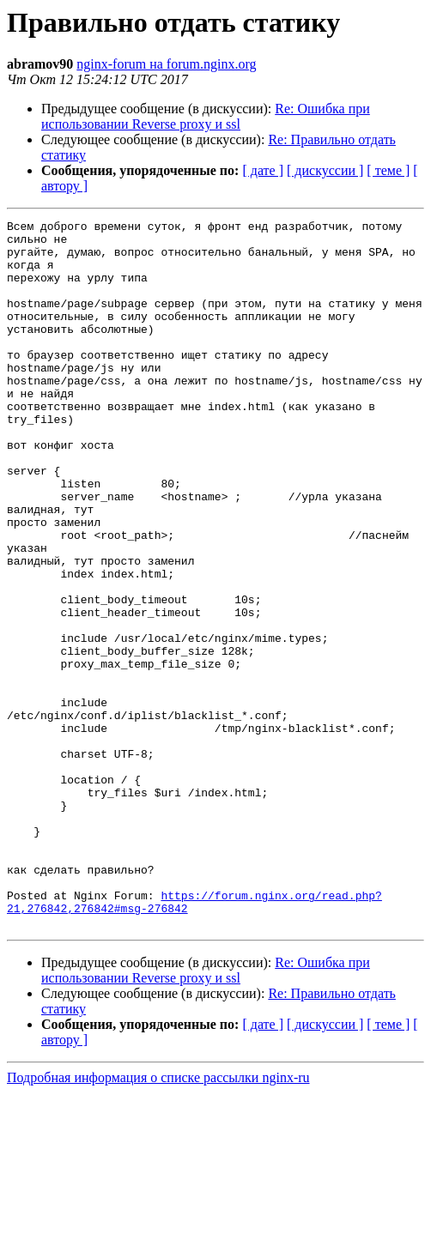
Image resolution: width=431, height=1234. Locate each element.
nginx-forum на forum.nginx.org (166, 64)
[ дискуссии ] (325, 170)
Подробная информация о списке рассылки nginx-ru (158, 1219)
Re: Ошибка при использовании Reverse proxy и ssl (205, 116)
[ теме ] (388, 170)
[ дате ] (262, 170)
